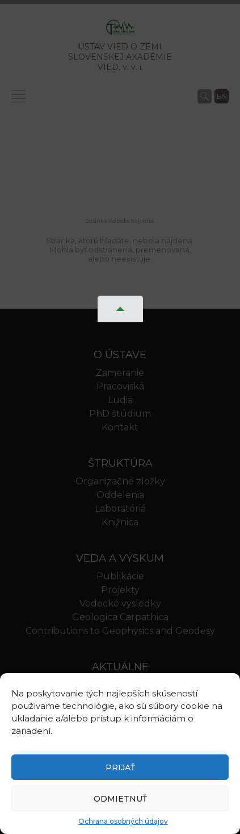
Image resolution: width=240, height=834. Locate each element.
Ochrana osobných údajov (123, 821)
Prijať (120, 767)
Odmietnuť (120, 799)
